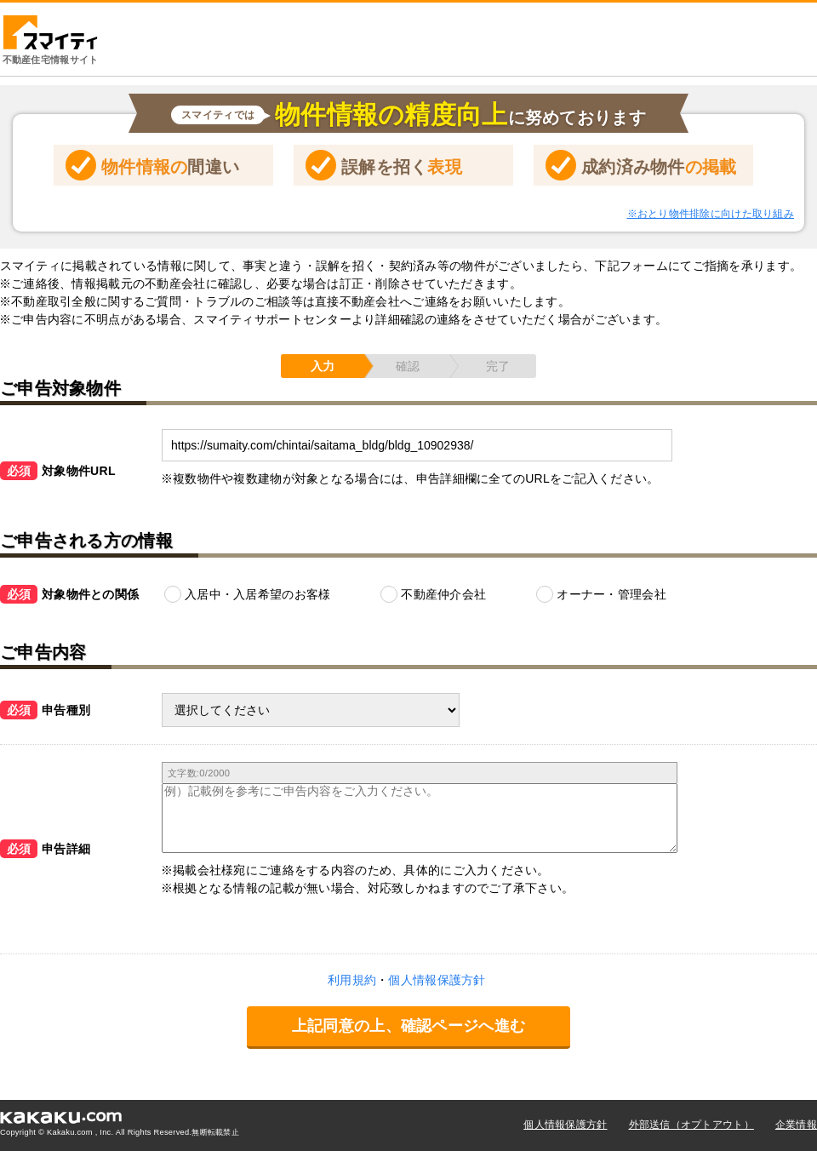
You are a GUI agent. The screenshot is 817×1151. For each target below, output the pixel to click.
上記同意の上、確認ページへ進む (408, 1025)
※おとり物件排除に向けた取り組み (710, 214)
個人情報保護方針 (565, 1125)
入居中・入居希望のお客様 (257, 594)
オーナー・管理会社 (611, 594)
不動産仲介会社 (443, 594)
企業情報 (796, 1125)
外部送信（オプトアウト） (691, 1125)
